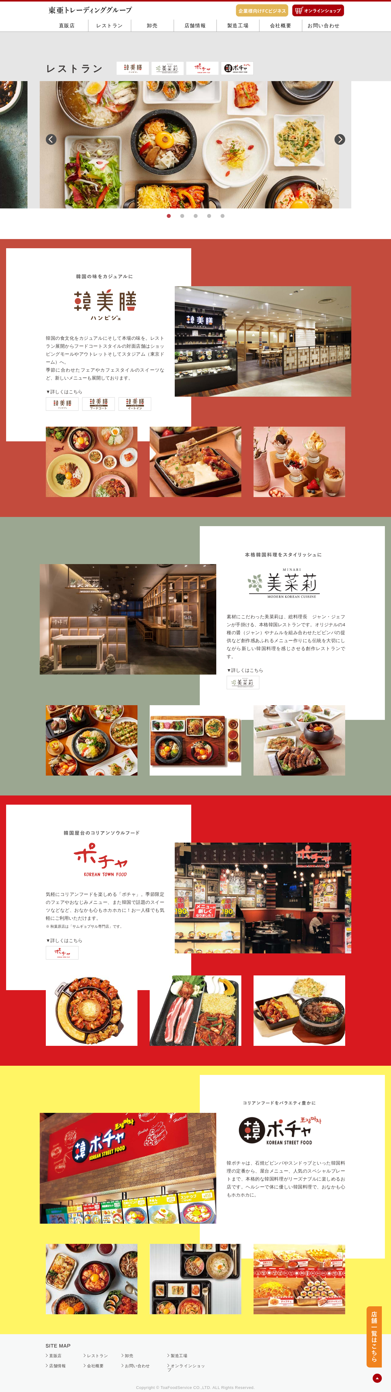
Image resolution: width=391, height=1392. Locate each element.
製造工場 (238, 46)
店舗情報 (195, 46)
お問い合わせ (324, 46)
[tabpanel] (195, 144)
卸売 (152, 46)
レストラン (109, 46)
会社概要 (280, 46)
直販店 (67, 46)
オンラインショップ (186, 1368)
